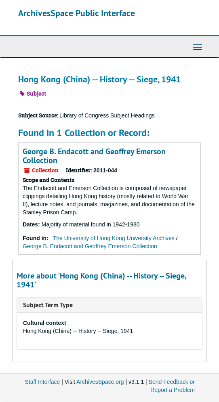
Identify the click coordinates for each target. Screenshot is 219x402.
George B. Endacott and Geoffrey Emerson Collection (94, 155)
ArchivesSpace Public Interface (76, 13)
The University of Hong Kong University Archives (114, 238)
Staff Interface (42, 382)
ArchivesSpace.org (100, 382)
